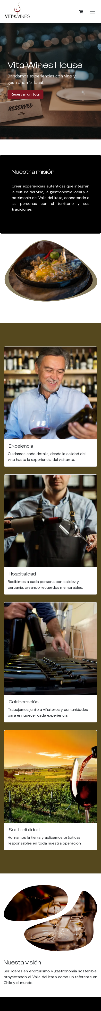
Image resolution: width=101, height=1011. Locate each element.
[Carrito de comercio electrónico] (81, 11)
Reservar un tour (25, 94)
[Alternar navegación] (92, 12)
